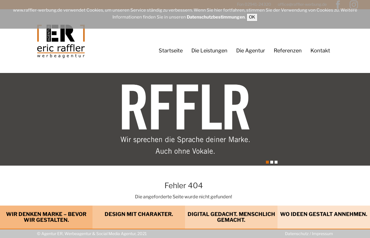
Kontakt (320, 50)
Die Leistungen (209, 50)
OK (252, 17)
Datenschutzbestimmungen (216, 17)
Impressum (322, 233)
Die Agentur (250, 50)
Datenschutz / (298, 233)
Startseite (171, 50)
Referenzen (288, 50)
